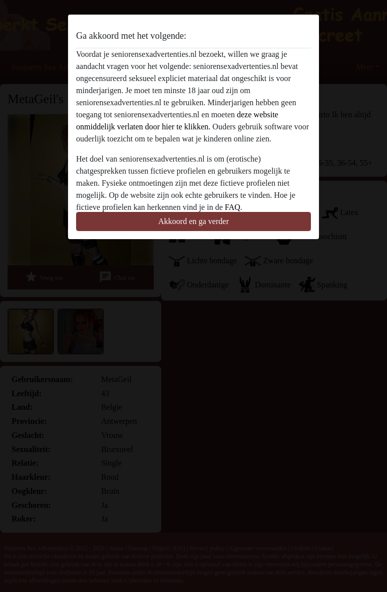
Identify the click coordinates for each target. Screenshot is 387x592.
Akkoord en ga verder (193, 221)
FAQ (232, 207)
